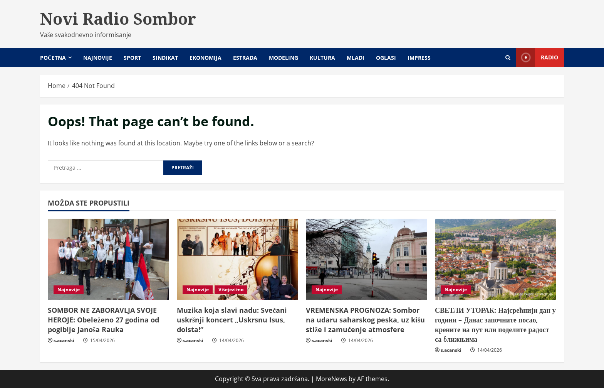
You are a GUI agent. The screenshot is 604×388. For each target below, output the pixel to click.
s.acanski (64, 340)
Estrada (245, 57)
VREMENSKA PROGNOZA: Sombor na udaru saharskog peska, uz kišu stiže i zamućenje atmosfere (365, 319)
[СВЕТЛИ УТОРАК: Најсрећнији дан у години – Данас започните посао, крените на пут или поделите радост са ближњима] (495, 259)
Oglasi (386, 57)
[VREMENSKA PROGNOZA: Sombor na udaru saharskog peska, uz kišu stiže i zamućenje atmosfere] (366, 259)
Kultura (322, 57)
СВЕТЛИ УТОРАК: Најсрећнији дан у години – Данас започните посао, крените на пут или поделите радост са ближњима (495, 324)
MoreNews (331, 379)
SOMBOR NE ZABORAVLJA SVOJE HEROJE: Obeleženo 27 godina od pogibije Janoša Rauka (103, 319)
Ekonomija (205, 57)
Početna (53, 57)
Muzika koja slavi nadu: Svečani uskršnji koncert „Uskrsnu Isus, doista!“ (232, 319)
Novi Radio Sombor (118, 18)
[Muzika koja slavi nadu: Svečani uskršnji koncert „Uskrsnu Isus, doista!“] (237, 259)
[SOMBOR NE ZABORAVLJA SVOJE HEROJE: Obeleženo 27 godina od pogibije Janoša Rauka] (108, 259)
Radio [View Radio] (537, 57)
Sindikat (165, 57)
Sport (132, 57)
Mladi (355, 57)
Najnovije (97, 57)
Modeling (283, 57)
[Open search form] (507, 57)
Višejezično (230, 289)
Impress (419, 57)
